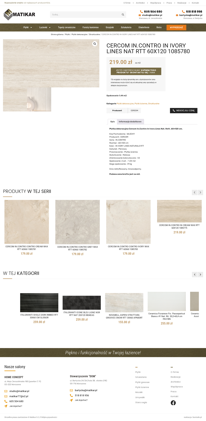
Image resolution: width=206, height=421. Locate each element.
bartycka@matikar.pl (190, 15)
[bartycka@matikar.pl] (177, 15)
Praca (168, 3)
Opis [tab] (112, 121)
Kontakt (195, 3)
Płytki (27, 27)
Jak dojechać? (15, 406)
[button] (94, 43)
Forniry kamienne (91, 27)
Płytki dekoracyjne (79, 34)
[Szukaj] (123, 14)
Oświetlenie (144, 27)
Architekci (138, 3)
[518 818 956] (183, 11)
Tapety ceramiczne (66, 27)
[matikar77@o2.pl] (5, 396)
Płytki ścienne (141, 103)
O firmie (124, 3)
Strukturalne (94, 34)
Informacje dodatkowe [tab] (130, 121)
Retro (159, 27)
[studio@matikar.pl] (140, 15)
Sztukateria (126, 27)
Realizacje (181, 3)
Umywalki (140, 396)
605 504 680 (153, 12)
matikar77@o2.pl (18, 396)
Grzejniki (110, 27)
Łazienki (45, 27)
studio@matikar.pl (152, 15)
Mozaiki (139, 391)
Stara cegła (141, 401)
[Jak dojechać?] (5, 406)
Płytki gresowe (142, 381)
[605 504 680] (141, 11)
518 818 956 (194, 12)
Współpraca (154, 3)
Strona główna (57, 34)
